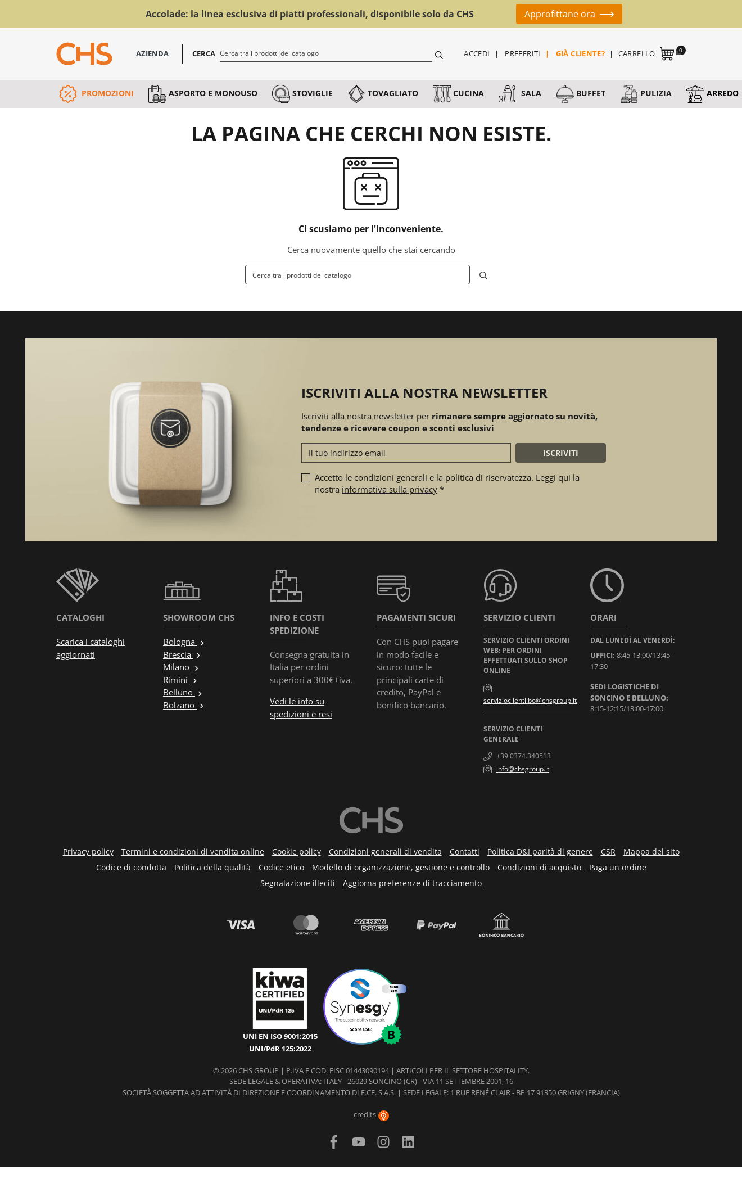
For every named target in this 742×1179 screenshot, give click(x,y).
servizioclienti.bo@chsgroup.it (530, 700)
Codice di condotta (131, 867)
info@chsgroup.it (522, 769)
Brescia (182, 654)
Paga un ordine (617, 867)
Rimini (180, 679)
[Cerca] (326, 53)
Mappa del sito (651, 851)
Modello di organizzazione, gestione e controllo (401, 867)
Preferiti (523, 53)
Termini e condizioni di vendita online (192, 851)
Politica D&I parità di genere (540, 851)
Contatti (464, 851)
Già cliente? (580, 53)
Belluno (183, 692)
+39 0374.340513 (523, 756)
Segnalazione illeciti (297, 883)
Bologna (184, 641)
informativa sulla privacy (389, 489)
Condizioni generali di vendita (385, 851)
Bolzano (184, 705)
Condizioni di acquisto (539, 867)
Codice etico (281, 867)
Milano (181, 666)
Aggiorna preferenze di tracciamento (412, 883)
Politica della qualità (212, 867)
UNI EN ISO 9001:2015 (280, 1036)
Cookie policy (296, 851)
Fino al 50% (477, 14)
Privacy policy (88, 851)
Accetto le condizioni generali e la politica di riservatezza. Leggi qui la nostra (447, 483)
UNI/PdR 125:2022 (280, 1049)
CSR (608, 851)
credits (371, 1114)
